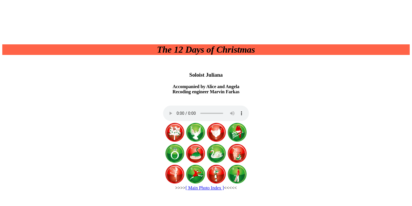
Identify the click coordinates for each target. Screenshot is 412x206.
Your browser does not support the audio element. (206, 113)
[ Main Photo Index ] (204, 187)
